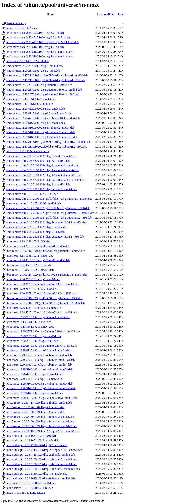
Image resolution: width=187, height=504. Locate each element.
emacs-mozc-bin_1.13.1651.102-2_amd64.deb (33, 203)
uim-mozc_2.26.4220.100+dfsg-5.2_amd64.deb (34, 307)
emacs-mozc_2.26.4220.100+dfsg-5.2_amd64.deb (35, 108)
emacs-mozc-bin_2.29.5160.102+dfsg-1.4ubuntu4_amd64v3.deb (44, 175)
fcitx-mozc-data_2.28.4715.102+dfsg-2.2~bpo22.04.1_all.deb (42, 42)
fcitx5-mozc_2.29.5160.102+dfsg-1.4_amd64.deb (35, 412)
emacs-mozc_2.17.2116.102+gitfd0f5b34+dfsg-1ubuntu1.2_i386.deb (46, 146)
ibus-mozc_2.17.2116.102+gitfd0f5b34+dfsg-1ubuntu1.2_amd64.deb (46, 274)
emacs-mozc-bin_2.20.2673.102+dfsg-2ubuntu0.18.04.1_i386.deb (45, 236)
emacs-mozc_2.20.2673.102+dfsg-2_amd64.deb (34, 65)
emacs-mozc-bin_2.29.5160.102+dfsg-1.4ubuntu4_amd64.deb (42, 170)
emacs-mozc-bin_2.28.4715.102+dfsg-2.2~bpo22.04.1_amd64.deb (45, 179)
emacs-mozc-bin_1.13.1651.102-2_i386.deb (32, 193)
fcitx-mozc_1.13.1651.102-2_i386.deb (28, 321)
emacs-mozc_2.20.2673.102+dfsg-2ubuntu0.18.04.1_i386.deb (42, 94)
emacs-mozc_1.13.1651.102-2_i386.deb (29, 103)
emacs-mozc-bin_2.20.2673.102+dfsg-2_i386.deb (35, 231)
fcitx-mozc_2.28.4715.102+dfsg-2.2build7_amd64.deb (38, 350)
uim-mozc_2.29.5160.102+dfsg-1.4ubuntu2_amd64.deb (39, 355)
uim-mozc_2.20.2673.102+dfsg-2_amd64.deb (33, 279)
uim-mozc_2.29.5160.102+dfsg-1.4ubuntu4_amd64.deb (39, 364)
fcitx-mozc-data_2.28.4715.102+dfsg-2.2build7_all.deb (38, 37)
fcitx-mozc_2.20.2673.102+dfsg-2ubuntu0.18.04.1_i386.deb (41, 345)
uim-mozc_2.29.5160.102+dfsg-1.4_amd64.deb (34, 378)
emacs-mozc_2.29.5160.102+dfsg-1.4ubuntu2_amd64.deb (40, 127)
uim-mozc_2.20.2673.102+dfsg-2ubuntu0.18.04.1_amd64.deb (42, 284)
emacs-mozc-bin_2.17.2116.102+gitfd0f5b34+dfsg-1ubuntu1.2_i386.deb (49, 217)
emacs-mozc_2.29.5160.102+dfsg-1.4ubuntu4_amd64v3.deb (41, 137)
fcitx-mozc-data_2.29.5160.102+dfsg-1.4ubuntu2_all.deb (39, 51)
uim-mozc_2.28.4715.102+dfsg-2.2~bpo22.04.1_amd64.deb (41, 312)
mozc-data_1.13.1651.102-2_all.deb (27, 61)
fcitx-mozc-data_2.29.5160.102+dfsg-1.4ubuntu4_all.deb (39, 56)
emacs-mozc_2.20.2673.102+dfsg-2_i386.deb (33, 70)
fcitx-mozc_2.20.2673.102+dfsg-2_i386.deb (32, 340)
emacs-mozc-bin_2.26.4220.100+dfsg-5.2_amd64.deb (38, 160)
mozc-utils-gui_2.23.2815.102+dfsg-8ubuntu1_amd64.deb (40, 478)
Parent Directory (16, 23)
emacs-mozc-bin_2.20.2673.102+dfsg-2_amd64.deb (36, 227)
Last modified (106, 14)
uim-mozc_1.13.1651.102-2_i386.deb (28, 241)
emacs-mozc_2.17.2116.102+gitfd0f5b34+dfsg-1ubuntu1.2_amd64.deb (48, 141)
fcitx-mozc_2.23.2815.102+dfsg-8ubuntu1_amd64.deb (38, 317)
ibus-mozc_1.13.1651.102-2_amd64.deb (30, 269)
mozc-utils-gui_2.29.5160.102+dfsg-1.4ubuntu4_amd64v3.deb (43, 468)
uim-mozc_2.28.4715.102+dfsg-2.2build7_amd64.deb (38, 260)
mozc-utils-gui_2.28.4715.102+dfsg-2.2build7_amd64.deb (40, 454)
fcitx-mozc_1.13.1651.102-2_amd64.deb (30, 326)
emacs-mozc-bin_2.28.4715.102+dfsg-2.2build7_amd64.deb (41, 156)
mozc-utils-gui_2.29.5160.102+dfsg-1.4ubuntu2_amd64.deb (41, 459)
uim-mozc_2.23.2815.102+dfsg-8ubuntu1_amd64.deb (38, 246)
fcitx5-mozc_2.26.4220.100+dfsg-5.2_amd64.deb (35, 407)
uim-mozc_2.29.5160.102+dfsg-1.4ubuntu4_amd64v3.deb (40, 359)
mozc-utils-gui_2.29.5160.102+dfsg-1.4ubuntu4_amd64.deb (41, 464)
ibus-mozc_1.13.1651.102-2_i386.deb (28, 265)
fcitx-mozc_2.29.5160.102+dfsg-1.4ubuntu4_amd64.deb (39, 383)
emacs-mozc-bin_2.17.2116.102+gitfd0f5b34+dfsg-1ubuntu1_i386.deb (48, 208)
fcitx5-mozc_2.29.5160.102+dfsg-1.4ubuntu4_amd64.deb (40, 421)
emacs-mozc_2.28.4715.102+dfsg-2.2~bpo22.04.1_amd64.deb (43, 118)
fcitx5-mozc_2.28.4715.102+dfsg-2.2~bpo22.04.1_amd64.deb (42, 431)
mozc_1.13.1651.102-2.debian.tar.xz (27, 151)
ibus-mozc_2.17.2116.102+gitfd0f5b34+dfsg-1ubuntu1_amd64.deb (45, 250)
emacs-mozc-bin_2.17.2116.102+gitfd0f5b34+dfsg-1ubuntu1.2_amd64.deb (50, 212)
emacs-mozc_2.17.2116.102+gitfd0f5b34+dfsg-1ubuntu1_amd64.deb (47, 75)
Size (120, 14)
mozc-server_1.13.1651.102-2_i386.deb (29, 487)
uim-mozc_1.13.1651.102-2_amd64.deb (29, 255)
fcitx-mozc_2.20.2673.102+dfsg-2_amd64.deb (33, 336)
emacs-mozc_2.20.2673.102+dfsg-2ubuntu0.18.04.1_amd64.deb (44, 89)
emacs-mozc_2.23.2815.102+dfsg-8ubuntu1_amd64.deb (39, 84)
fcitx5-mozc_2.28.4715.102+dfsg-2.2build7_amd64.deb (39, 402)
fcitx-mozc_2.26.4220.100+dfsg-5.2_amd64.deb (34, 374)
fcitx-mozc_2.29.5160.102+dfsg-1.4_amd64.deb (34, 393)
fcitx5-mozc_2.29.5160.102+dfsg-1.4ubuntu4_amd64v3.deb (41, 426)
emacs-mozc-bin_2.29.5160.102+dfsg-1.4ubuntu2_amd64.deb (42, 165)
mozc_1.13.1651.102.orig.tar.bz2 (25, 492)
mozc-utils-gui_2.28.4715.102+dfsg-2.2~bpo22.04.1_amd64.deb (44, 449)
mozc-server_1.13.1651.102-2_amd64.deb (31, 483)
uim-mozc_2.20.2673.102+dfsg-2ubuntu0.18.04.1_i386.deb (41, 293)
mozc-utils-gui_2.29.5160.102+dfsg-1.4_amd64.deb (36, 473)
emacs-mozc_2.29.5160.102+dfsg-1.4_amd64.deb (35, 122)
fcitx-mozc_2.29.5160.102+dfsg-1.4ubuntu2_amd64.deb (39, 369)
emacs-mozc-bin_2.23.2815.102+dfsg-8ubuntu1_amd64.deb (41, 189)
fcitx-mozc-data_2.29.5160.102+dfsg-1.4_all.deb (35, 47)
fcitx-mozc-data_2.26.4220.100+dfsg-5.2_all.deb (35, 32)
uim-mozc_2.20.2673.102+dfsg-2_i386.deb (31, 288)
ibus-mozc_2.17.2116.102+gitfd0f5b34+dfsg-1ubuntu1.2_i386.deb (45, 303)
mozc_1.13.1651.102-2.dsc (22, 28)
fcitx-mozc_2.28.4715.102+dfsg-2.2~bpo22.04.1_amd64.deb (42, 397)
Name (50, 14)
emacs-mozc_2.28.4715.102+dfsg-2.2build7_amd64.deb (39, 113)
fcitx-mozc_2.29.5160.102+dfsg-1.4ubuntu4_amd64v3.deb (40, 388)
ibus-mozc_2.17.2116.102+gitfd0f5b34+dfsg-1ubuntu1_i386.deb (44, 298)
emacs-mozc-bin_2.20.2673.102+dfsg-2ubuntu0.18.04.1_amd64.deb (46, 222)
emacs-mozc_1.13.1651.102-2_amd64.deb (31, 99)
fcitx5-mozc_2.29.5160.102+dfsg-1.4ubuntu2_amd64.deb (40, 416)
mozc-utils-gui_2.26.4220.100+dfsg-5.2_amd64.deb (36, 445)
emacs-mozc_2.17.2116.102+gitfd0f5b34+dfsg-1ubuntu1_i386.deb (45, 80)
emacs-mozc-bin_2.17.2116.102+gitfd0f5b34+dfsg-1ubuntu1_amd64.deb (49, 198)
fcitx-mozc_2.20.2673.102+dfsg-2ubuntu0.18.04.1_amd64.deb (43, 331)
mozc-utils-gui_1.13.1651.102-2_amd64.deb (32, 440)
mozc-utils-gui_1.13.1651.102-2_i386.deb (31, 435)
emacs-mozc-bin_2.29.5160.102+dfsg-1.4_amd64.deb (38, 184)
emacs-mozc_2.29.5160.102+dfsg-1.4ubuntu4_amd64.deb (40, 132)
